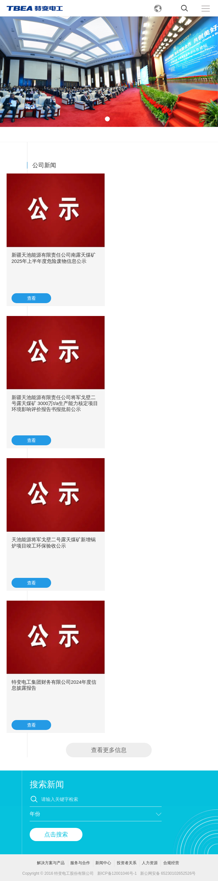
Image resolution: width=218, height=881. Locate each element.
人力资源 (150, 863)
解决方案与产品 (51, 863)
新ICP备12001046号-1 (117, 873)
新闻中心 (103, 863)
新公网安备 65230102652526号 (168, 873)
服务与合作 (80, 863)
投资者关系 (127, 863)
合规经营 (171, 863)
